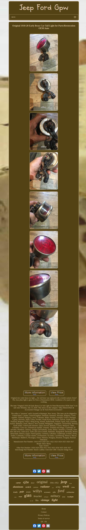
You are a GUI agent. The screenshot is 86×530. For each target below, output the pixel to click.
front (63, 497)
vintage (45, 500)
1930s (73, 487)
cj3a (54, 492)
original (42, 482)
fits (36, 500)
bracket (38, 496)
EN (42, 522)
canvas (35, 487)
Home (44, 509)
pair (22, 491)
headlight (70, 497)
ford (61, 491)
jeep (64, 482)
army (58, 487)
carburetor (70, 492)
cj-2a (70, 483)
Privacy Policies (44, 515)
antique (46, 497)
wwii (66, 486)
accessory (47, 492)
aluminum (18, 486)
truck (15, 492)
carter (18, 483)
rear (20, 497)
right (15, 497)
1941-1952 (54, 483)
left (53, 487)
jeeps (28, 492)
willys (37, 491)
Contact (44, 512)
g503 (27, 496)
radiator (45, 486)
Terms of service (44, 518)
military (55, 496)
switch (28, 487)
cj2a (26, 482)
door (32, 483)
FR (46, 522)
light (55, 500)
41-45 (31, 501)
